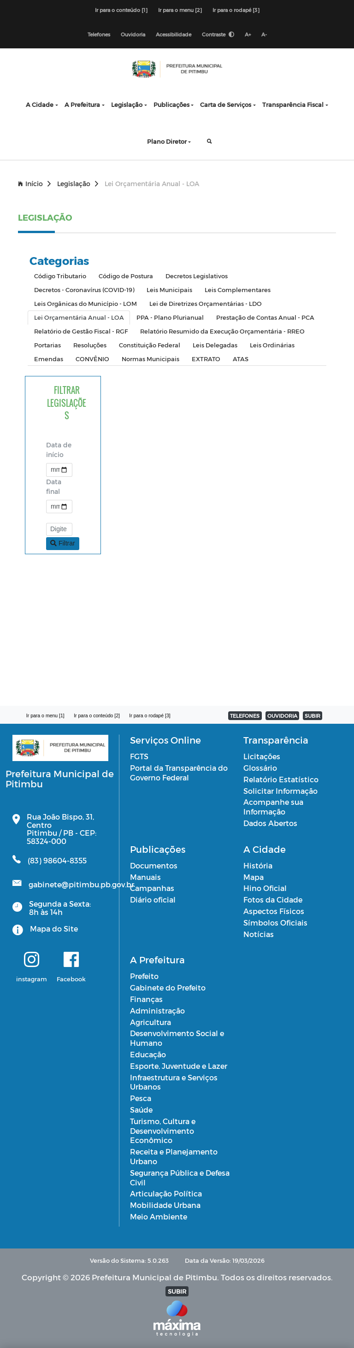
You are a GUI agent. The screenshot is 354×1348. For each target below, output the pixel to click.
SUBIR (312, 716)
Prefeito (144, 976)
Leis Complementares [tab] (238, 289)
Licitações (261, 756)
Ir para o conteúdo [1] (121, 10)
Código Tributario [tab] (60, 275)
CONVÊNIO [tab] (92, 358)
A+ (248, 34)
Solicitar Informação (280, 790)
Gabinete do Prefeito (168, 987)
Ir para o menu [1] (45, 715)
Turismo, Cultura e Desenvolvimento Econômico (162, 1131)
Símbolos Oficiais (275, 922)
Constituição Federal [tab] (149, 344)
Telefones (99, 34)
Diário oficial (153, 899)
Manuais (145, 877)
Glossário (260, 767)
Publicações (171, 104)
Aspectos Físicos (273, 911)
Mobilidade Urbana (165, 1205)
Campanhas (152, 888)
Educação (148, 1054)
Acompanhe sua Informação (273, 806)
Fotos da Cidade (272, 899)
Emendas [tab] (48, 358)
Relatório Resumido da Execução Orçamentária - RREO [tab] (222, 331)
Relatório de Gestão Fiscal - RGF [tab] (81, 331)
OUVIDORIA (282, 716)
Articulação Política (166, 1193)
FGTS (139, 756)
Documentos (153, 865)
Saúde (141, 1109)
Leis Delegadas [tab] (215, 344)
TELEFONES (245, 716)
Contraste (218, 34)
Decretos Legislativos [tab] (196, 275)
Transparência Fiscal (293, 104)
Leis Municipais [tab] (169, 289)
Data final (53, 486)
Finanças (146, 999)
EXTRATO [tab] (206, 358)
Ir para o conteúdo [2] (97, 715)
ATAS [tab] (240, 358)
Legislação (126, 104)
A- (264, 34)
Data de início (58, 449)
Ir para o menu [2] (180, 10)
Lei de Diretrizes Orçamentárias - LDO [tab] (205, 303)
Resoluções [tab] (89, 344)
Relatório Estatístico (281, 779)
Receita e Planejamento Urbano (174, 1156)
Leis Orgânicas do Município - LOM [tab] (85, 303)
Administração (157, 1010)
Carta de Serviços (225, 104)
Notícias (258, 934)
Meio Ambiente (158, 1216)
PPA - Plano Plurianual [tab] (170, 317)
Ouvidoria (133, 34)
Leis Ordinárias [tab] (272, 344)
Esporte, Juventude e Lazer (178, 1065)
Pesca (140, 1098)
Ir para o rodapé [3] (236, 10)
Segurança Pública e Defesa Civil (180, 1177)
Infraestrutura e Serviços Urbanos (174, 1082)
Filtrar (62, 543)
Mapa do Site (54, 928)
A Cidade (39, 104)
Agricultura (150, 1022)
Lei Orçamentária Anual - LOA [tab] (79, 317)
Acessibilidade (173, 34)
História (257, 865)
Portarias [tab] (47, 344)
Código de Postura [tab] (126, 275)
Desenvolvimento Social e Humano (177, 1038)
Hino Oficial (265, 888)
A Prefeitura (82, 104)
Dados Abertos (270, 823)
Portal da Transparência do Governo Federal (179, 772)
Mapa (253, 877)
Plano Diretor (167, 141)
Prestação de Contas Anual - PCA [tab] (265, 317)
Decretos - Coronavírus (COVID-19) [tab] (84, 289)
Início (34, 184)
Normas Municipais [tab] (150, 358)
